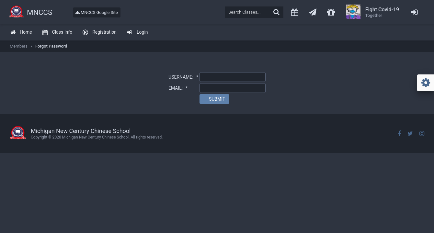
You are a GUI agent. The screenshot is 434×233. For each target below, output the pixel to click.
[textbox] (254, 12)
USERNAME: (183, 77)
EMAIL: (178, 88)
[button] (214, 99)
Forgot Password (51, 46)
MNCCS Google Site (96, 12)
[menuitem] (21, 32)
